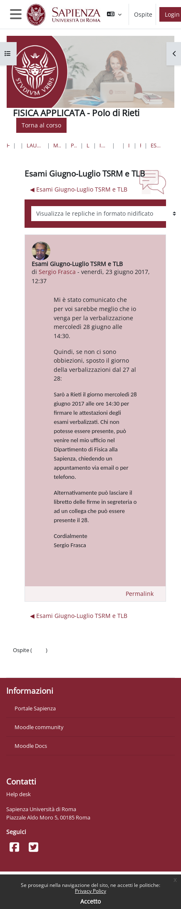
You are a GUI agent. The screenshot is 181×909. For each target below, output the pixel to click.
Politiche (23, 658)
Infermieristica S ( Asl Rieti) (103, 145)
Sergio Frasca (57, 272)
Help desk (18, 794)
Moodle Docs (31, 746)
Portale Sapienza (35, 708)
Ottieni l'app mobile (37, 666)
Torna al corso (41, 125)
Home (8, 145)
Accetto (90, 901)
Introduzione (129, 145)
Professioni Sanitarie (74, 145)
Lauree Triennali (88, 145)
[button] (114, 14)
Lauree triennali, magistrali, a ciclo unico (35, 145)
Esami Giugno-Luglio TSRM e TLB (156, 145)
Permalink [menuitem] (140, 594)
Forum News (140, 145)
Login (39, 650)
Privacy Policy (90, 890)
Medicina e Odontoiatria (57, 145)
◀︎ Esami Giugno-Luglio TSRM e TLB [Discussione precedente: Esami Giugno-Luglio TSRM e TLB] (78, 189)
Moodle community (39, 727)
